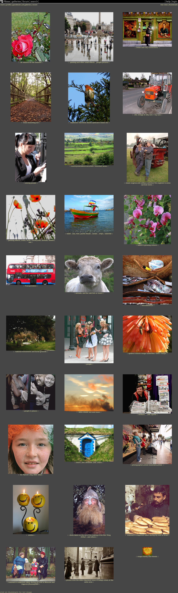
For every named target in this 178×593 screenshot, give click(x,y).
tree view (164, 5)
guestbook (17, 5)
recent (34, 5)
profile (8, 5)
